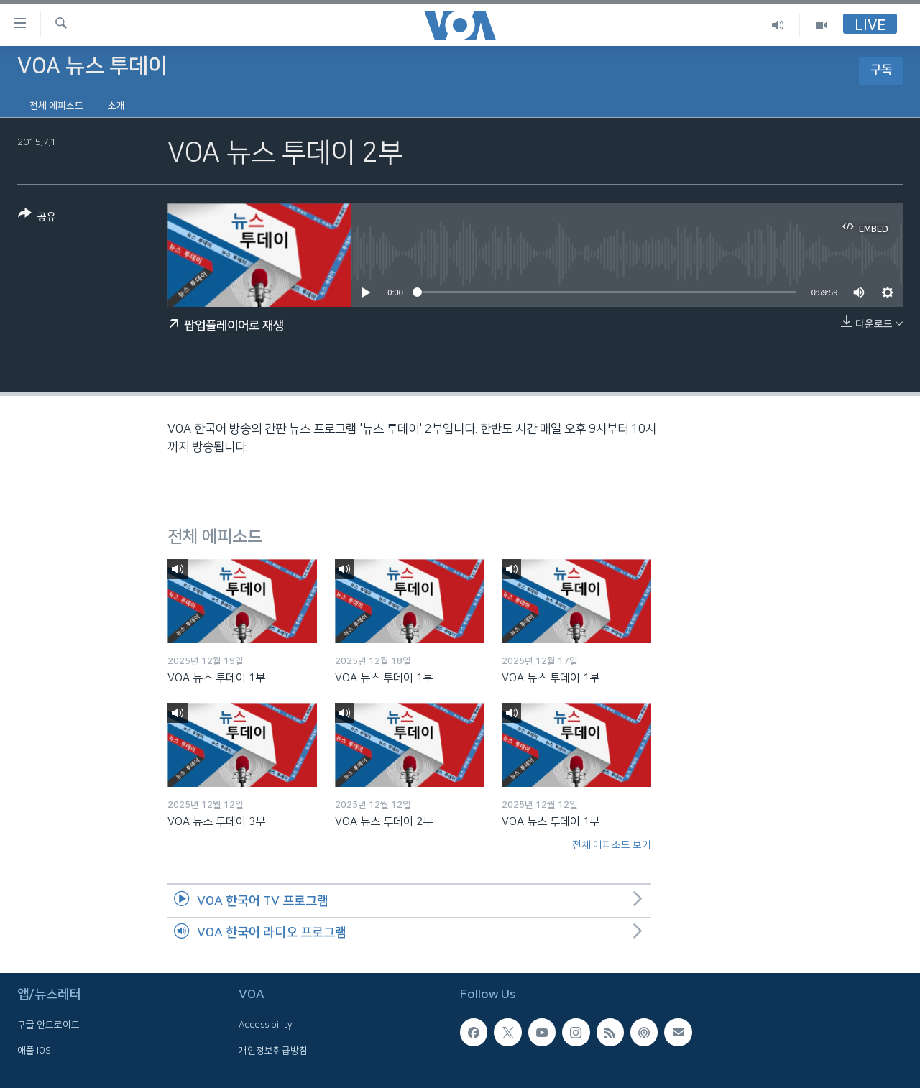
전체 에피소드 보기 (611, 845)
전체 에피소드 (56, 106)
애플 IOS (34, 1051)
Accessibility (266, 1025)
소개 (116, 106)
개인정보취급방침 (273, 1051)
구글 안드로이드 (48, 1025)
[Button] (37, 218)
